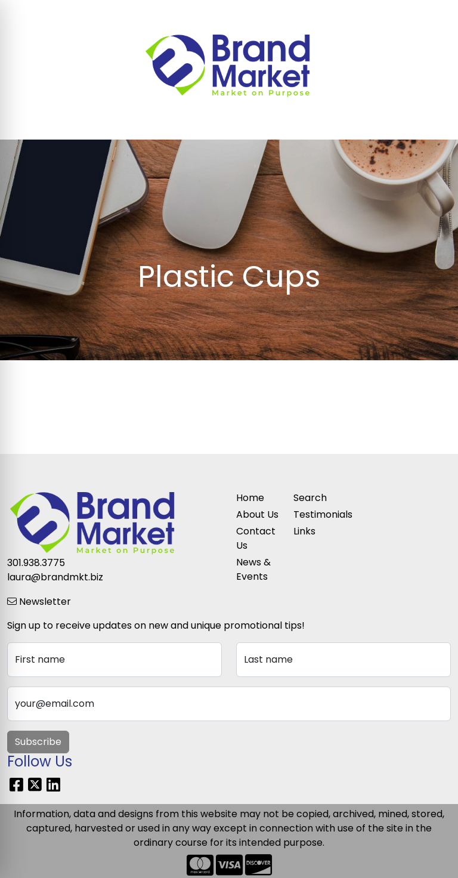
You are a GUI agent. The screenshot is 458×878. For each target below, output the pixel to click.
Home (250, 498)
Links (304, 531)
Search (319, 13)
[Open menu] (434, 122)
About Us (257, 514)
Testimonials (314, 514)
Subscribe (38, 742)
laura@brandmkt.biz (55, 577)
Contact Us (256, 538)
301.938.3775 (36, 563)
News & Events (253, 569)
